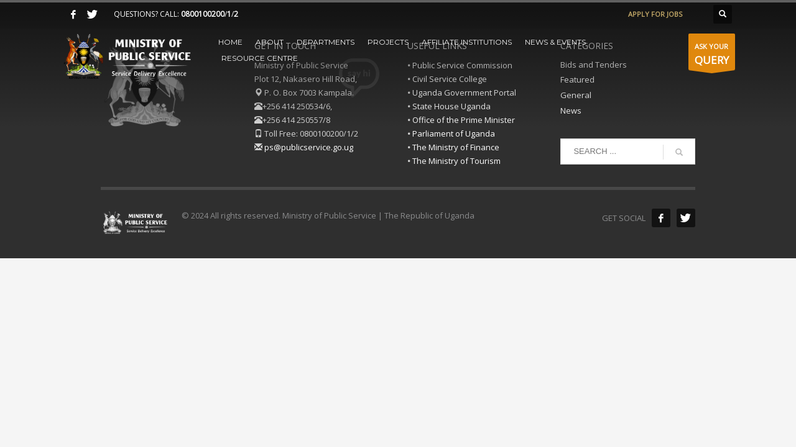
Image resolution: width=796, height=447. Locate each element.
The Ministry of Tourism (456, 160)
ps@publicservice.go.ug (308, 147)
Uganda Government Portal (464, 92)
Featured (577, 79)
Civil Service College (449, 78)
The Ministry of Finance (455, 147)
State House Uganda (451, 106)
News (570, 110)
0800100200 (202, 14)
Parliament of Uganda (453, 133)
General (575, 95)
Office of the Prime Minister (463, 119)
